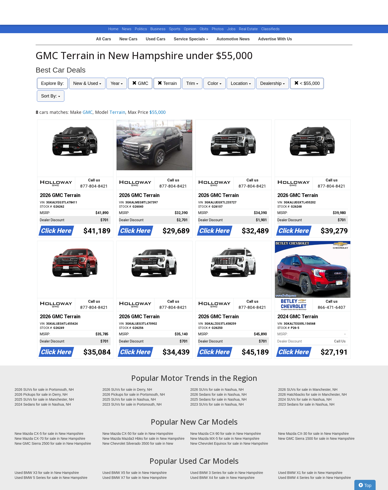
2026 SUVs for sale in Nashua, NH (217, 390)
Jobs (232, 29)
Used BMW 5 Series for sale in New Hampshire (51, 478)
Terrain (167, 83)
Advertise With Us (275, 39)
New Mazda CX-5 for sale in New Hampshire (49, 434)
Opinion (190, 29)
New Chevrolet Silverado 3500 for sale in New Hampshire (137, 443)
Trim (192, 83)
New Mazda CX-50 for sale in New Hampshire (137, 434)
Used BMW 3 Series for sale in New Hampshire (226, 473)
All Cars (103, 39)
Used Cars (155, 39)
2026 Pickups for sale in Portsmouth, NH (133, 394)
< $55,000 (307, 83)
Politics (141, 29)
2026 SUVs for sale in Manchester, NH (308, 390)
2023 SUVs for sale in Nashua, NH (217, 404)
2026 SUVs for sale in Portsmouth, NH (44, 390)
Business (158, 29)
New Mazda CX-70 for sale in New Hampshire (50, 439)
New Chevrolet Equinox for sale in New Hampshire (229, 443)
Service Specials (191, 39)
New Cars (128, 39)
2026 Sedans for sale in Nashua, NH (218, 394)
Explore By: (52, 83)
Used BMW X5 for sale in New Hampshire (134, 473)
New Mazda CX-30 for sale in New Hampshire (313, 434)
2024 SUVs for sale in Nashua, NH (305, 399)
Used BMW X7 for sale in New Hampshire (134, 478)
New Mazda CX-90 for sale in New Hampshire (225, 434)
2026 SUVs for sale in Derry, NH (127, 390)
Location (241, 83)
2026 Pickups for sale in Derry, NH (41, 394)
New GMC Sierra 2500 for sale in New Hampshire (53, 443)
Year (117, 83)
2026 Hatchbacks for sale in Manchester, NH (312, 394)
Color (214, 83)
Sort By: (50, 96)
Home (113, 29)
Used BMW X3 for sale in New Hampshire (47, 473)
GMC (140, 83)
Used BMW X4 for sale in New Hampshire (222, 478)
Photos (218, 29)
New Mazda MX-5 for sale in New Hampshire (224, 439)
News (126, 29)
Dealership (272, 83)
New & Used (87, 83)
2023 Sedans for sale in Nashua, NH (306, 404)
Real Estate (249, 29)
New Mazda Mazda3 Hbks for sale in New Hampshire (143, 439)
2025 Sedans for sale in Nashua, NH (218, 399)
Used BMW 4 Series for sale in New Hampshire (314, 478)
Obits (204, 29)
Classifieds (270, 29)
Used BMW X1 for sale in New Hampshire (310, 473)
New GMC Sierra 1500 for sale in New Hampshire (316, 439)
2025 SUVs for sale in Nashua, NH (129, 399)
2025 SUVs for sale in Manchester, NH (44, 399)
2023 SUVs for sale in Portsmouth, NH (132, 404)
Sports (175, 29)
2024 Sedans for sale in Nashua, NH (43, 404)
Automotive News (233, 39)
